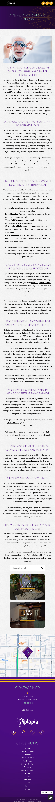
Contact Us (27, 618)
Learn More (27, 591)
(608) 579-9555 (27, 710)
